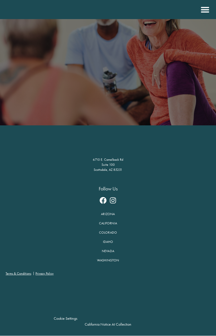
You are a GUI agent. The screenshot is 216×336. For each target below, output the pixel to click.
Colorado (108, 232)
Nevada (108, 251)
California (108, 223)
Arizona (108, 214)
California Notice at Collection (108, 324)
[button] (204, 9)
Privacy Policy (44, 273)
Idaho (108, 242)
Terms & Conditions (18, 273)
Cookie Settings (66, 318)
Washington (108, 260)
